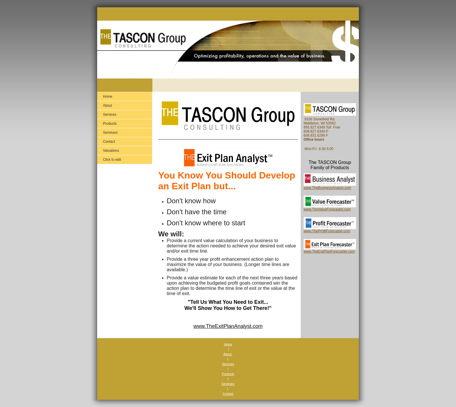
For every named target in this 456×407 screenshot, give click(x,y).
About (227, 354)
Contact (227, 393)
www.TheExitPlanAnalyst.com (228, 326)
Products (228, 374)
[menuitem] (124, 96)
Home (228, 344)
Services (228, 364)
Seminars (228, 383)
